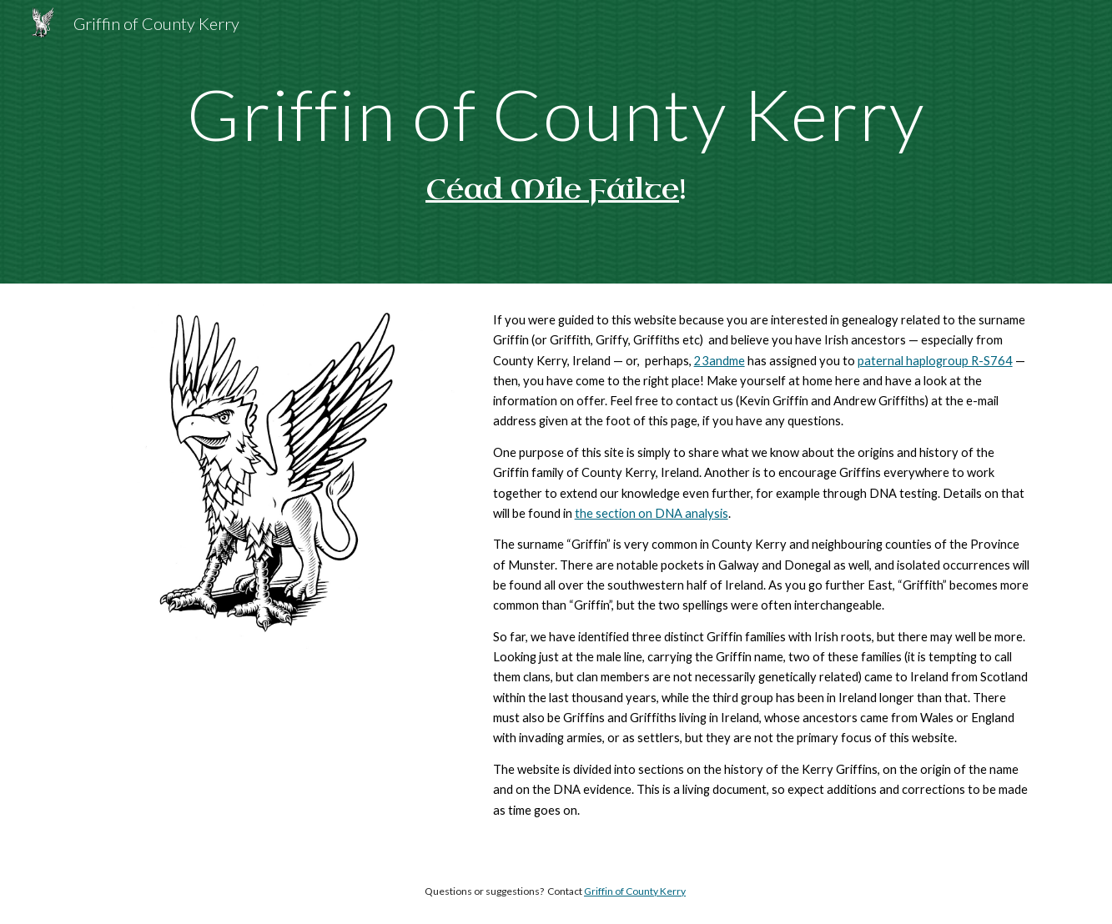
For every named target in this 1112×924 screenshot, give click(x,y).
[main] (555, 114)
